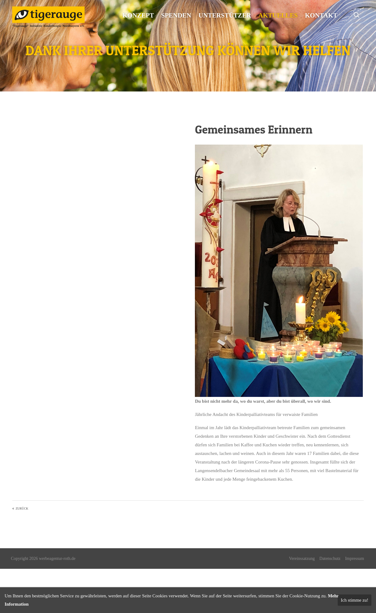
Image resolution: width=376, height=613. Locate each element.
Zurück (22, 508)
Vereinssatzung (301, 558)
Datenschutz (329, 558)
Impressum (354, 558)
